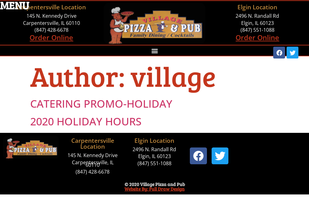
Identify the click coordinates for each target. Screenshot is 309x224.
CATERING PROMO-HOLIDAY (101, 103)
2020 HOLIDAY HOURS (86, 121)
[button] (154, 50)
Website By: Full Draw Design (154, 189)
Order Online (51, 37)
